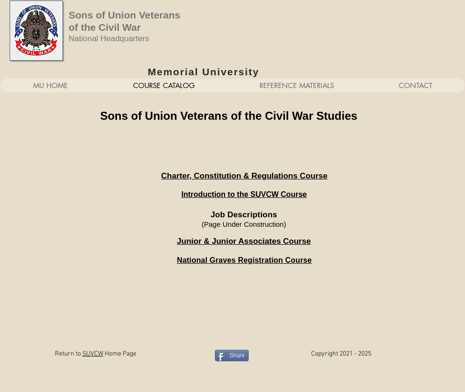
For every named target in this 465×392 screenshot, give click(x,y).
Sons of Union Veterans (124, 14)
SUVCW (92, 354)
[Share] (232, 355)
